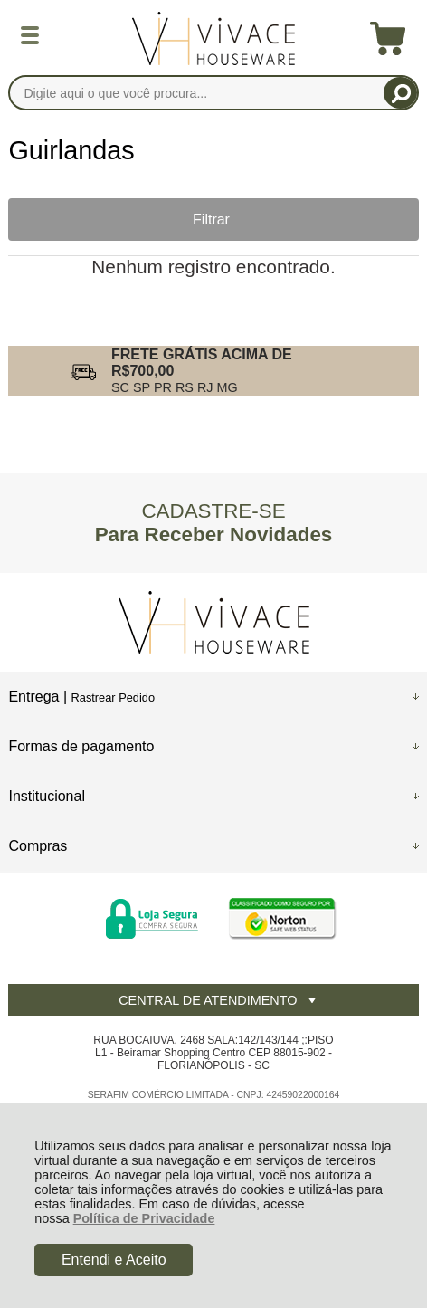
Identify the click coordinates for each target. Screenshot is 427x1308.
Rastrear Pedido (113, 697)
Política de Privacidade (144, 1218)
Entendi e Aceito (114, 1259)
